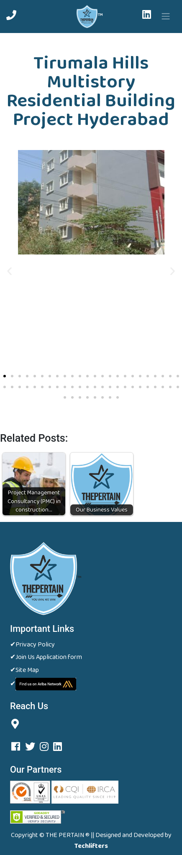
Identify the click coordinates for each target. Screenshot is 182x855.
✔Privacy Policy (32, 644)
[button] (9, 271)
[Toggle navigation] (165, 16)
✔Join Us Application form (46, 657)
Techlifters (91, 846)
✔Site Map (24, 670)
